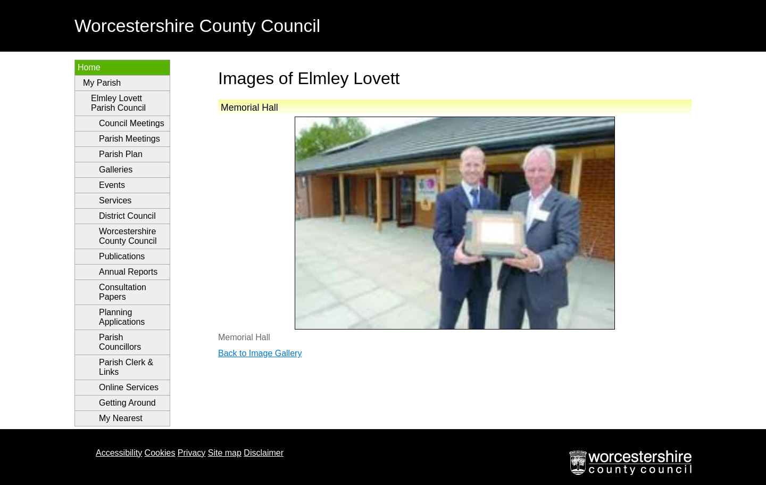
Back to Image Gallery (260, 353)
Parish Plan (121, 154)
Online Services (129, 387)
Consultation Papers (122, 292)
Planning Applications (122, 317)
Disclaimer (264, 452)
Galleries (115, 169)
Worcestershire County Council (128, 236)
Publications (122, 256)
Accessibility (119, 452)
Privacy (191, 452)
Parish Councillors (120, 342)
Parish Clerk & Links (126, 367)
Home (89, 67)
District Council (127, 215)
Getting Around (127, 402)
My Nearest (121, 418)
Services (115, 200)
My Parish (102, 82)
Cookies (160, 452)
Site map (225, 452)
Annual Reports (128, 271)
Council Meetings (131, 123)
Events (112, 185)
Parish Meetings (129, 138)
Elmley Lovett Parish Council (118, 103)
